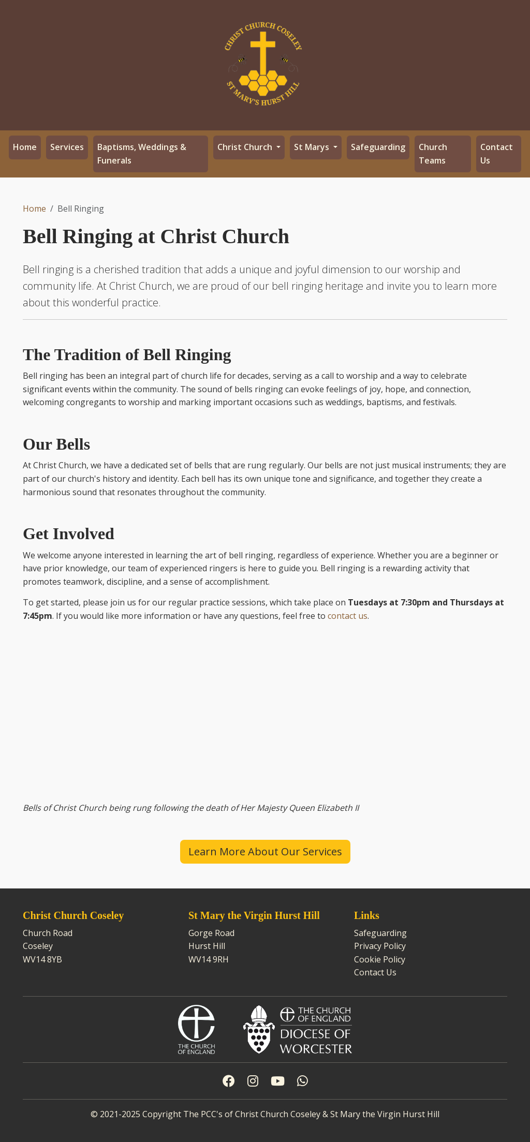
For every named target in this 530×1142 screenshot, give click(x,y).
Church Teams (433, 153)
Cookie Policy (379, 959)
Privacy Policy (380, 946)
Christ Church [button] (245, 147)
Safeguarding (378, 147)
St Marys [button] (312, 147)
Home (25, 147)
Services (67, 147)
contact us (347, 615)
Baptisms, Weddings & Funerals (141, 153)
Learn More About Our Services (265, 851)
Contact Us (496, 153)
